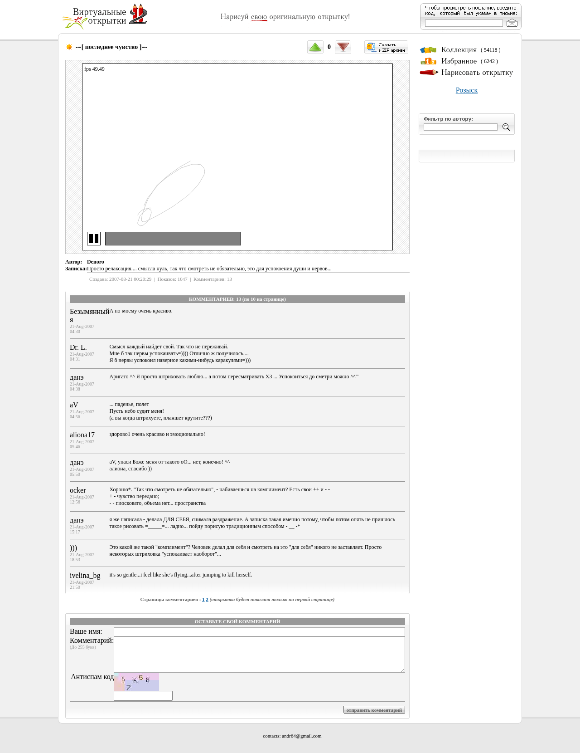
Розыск (467, 90)
